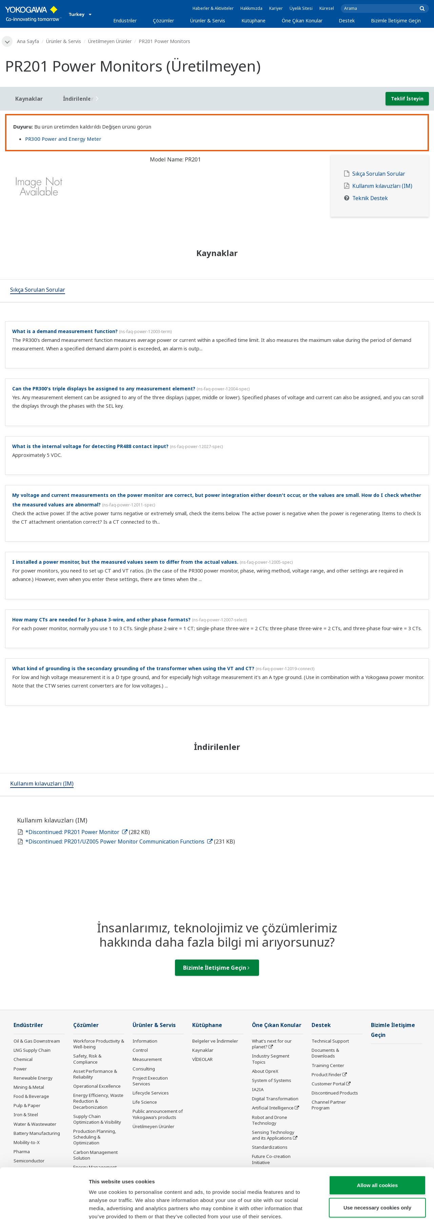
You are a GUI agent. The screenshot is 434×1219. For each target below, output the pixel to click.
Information (145, 1041)
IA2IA (257, 1089)
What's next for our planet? (272, 1044)
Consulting (144, 1069)
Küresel (326, 8)
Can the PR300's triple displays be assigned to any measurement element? (103, 388)
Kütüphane (253, 20)
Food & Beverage (31, 1096)
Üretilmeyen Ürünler (110, 41)
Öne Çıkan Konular (302, 20)
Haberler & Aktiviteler (213, 8)
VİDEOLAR (202, 1059)
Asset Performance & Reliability (95, 1074)
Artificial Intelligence (273, 1108)
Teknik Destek (370, 198)
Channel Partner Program (329, 1105)
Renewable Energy (33, 1078)
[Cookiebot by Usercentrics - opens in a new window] (44, 1206)
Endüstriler (125, 20)
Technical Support (330, 1041)
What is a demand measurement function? (65, 331)
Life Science (145, 1102)
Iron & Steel (26, 1114)
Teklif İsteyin (407, 98)
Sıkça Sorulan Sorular (378, 173)
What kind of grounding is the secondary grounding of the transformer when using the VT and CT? (133, 668)
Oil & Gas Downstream (37, 1041)
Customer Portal (328, 1084)
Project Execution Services (150, 1081)
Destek (347, 20)
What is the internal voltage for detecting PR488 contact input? (90, 446)
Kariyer (276, 8)
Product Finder (326, 1074)
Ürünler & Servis (207, 20)
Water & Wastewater (35, 1124)
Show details (356, 1205)
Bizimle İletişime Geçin (396, 20)
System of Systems (271, 1080)
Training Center (328, 1065)
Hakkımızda (251, 8)
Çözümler (163, 20)
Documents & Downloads (325, 1053)
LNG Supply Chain (32, 1050)
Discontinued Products (335, 1093)
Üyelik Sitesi (301, 8)
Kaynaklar (202, 1050)
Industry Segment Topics (270, 1059)
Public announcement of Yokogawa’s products (158, 1114)
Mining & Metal (29, 1087)
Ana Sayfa (28, 41)
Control (140, 1050)
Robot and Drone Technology (269, 1120)
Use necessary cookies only (377, 1169)
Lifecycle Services (151, 1093)
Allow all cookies (377, 1147)
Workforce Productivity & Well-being (98, 1044)
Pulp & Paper (27, 1105)
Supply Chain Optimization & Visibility (97, 1119)
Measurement (147, 1059)
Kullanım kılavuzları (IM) (382, 186)
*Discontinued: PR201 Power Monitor (76, 832)
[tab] (37, 290)
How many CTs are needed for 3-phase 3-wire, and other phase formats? (101, 619)
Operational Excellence (97, 1086)
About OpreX (265, 1071)
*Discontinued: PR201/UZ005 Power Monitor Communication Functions (119, 841)
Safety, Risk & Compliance (87, 1059)
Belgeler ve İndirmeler (215, 1041)
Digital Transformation (275, 1099)
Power (20, 1069)
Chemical (23, 1059)
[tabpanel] (72, 189)
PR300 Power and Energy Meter (63, 138)
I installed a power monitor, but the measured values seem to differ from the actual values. (125, 562)
